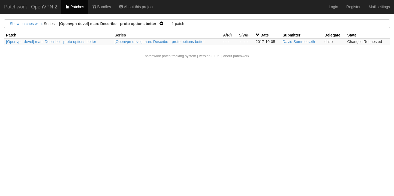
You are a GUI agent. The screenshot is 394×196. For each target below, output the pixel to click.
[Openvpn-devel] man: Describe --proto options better (51, 41)
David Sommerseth (298, 41)
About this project (136, 7)
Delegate (332, 35)
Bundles (101, 7)
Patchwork (15, 7)
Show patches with (26, 24)
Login (333, 7)
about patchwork (236, 56)
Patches (74, 7)
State (351, 35)
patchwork (153, 56)
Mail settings (379, 7)
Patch (11, 35)
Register (353, 7)
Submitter (291, 35)
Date (264, 35)
